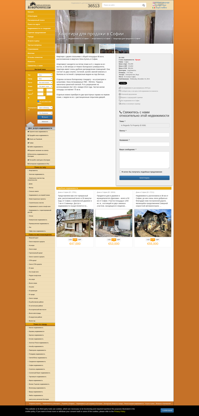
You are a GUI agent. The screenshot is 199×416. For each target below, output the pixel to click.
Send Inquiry (144, 178)
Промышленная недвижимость (39, 223)
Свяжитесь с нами (35, 66)
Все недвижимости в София (129, 100)
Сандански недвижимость (37, 361)
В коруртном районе (35, 317)
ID (28, 98)
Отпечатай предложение (128, 94)
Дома (30, 184)
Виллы (31, 187)
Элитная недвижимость (36, 174)
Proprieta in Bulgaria (68, 403)
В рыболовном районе (36, 302)
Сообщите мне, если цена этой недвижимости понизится (138, 91)
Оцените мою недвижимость (38, 131)
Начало (31, 12)
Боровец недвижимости (36, 331)
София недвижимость (36, 365)
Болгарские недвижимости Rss (38, 163)
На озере (32, 279)
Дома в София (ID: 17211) (145, 192)
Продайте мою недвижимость (38, 135)
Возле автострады (35, 313)
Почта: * (122, 131)
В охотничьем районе (36, 306)
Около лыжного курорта (36, 256)
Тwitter (31, 143)
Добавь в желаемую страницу (129, 104)
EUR (75, 240)
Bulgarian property (35, 403)
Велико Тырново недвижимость (39, 384)
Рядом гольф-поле (35, 275)
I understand (167, 410)
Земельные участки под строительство (36, 179)
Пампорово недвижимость (37, 350)
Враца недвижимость (36, 392)
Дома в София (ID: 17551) (67, 192)
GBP (79, 240)
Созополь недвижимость (37, 369)
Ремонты (31, 61)
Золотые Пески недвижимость (38, 342)
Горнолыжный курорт (36, 253)
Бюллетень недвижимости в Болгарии (38, 155)
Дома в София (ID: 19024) (106, 192)
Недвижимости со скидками (39, 28)
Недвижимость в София (78, 39)
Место (30, 82)
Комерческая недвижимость (38, 220)
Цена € (30, 90)
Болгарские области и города (113, 403)
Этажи (30, 86)
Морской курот (33, 238)
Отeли (31, 216)
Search (45, 117)
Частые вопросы (35, 45)
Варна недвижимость (36, 380)
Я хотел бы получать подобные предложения (140, 172)
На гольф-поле (34, 272)
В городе (32, 294)
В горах (31, 268)
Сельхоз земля (34, 191)
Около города (33, 298)
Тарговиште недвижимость (37, 376)
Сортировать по (32, 109)
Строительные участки (36, 202)
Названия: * (124, 140)
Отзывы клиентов (35, 57)
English (161, 3)
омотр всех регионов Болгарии (39, 399)
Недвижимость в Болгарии (51, 403)
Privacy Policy (119, 411)
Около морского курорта (37, 241)
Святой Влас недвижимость (38, 357)
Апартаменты (33, 170)
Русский (159, 5)
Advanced (45, 121)
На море (31, 245)
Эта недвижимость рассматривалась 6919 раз (135, 88)
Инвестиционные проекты (37, 199)
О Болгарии (32, 16)
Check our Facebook (35, 139)
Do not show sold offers (44, 102)
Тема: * (122, 121)
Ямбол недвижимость (36, 395)
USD (70, 240)
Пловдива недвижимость (37, 354)
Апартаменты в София (101, 39)
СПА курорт (33, 260)
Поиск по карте (34, 24)
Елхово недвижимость (36, 339)
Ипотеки (31, 53)
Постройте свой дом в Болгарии (39, 160)
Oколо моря (33, 249)
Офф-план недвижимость (37, 231)
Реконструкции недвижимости (134, 403)
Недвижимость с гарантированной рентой (39, 211)
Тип (29, 75)
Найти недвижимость (35, 146)
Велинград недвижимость (37, 388)
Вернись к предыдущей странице (131, 97)
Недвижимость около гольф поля (40, 206)
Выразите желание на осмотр (38, 150)
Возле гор (32, 321)
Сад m (30, 93)
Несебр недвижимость (36, 346)
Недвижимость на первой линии (39, 195)
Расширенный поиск (36, 20)
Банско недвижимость (36, 327)
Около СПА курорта (35, 264)
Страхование (33, 49)
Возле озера (33, 283)
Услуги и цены (33, 41)
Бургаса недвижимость (36, 335)
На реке (31, 287)
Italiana (160, 8)
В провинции (33, 290)
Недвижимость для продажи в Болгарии (85, 3)
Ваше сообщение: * (127, 149)
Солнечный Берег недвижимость (39, 373)
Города (31, 37)
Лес (30, 227)
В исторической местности (37, 309)
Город (30, 79)
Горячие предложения (37, 33)
